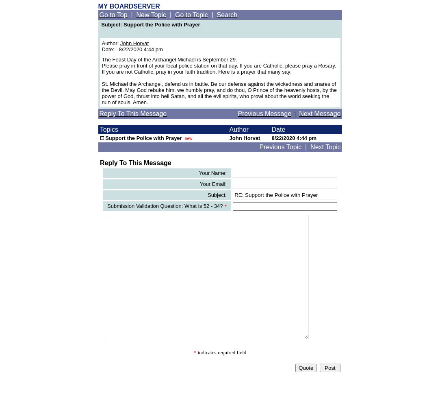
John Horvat (134, 43)
